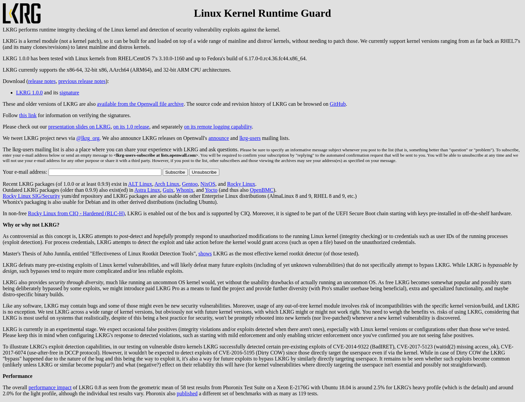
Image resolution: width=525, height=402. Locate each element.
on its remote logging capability (218, 127)
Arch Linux (166, 184)
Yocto (211, 190)
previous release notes (81, 81)
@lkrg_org (87, 138)
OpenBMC (261, 190)
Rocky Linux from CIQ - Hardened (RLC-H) (76, 213)
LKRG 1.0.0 (29, 92)
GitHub (338, 104)
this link (27, 115)
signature (69, 92)
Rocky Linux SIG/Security (31, 196)
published (187, 393)
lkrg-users (250, 138)
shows (205, 253)
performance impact (49, 387)
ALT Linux (140, 184)
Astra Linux (147, 190)
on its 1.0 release (131, 127)
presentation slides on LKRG (79, 127)
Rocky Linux (241, 184)
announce (218, 138)
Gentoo (190, 184)
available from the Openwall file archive (140, 104)
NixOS (208, 184)
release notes (42, 81)
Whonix (185, 190)
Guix (168, 190)
